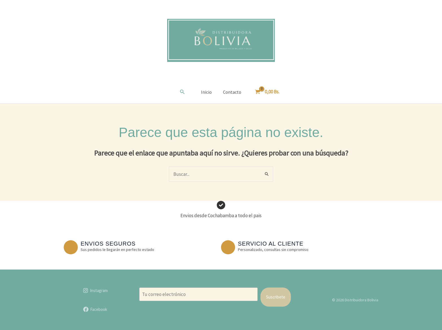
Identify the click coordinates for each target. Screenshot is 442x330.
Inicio (206, 92)
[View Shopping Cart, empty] (268, 92)
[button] (182, 92)
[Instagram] (95, 290)
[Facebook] (95, 309)
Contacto (232, 92)
